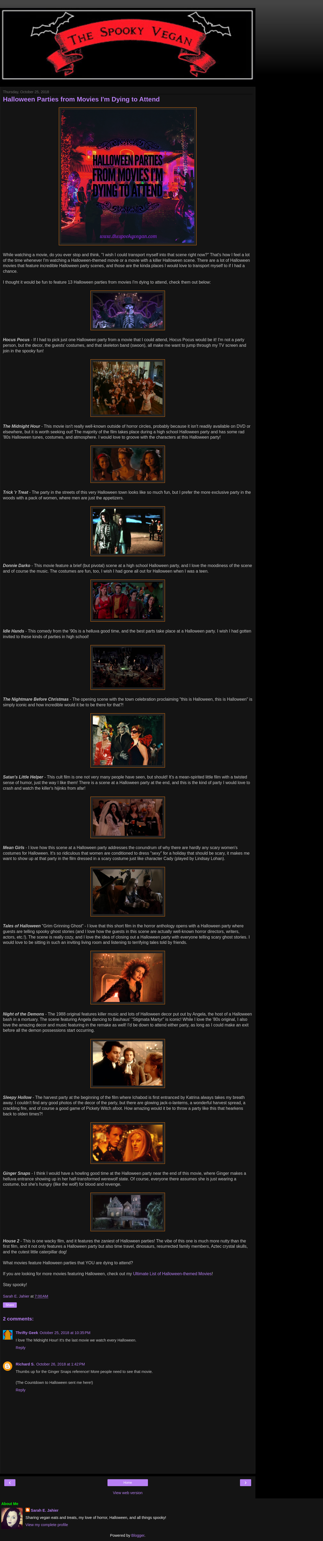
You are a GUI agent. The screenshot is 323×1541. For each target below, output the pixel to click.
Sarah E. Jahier (45, 1510)
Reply (21, 1348)
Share (10, 1305)
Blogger (137, 1535)
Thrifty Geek (27, 1333)
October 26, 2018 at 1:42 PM (60, 1364)
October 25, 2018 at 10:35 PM (65, 1333)
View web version (128, 1493)
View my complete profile (47, 1525)
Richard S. (25, 1364)
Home (127, 1483)
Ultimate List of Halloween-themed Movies (172, 1273)
